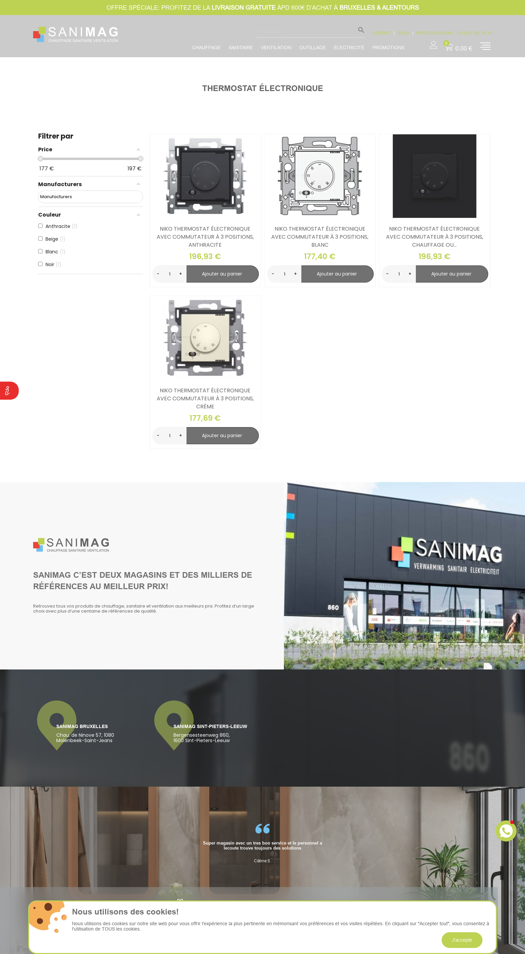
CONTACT (381, 32)
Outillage (312, 47)
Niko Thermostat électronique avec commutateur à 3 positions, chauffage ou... (434, 237)
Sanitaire (241, 47)
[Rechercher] (309, 31)
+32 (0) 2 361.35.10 (474, 32)
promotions (388, 47)
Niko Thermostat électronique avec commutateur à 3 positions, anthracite (205, 237)
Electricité (349, 47)
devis (403, 32)
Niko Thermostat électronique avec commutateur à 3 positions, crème (205, 398)
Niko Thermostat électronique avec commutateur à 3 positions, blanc (319, 237)
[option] (262, 843)
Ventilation (276, 47)
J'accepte (462, 940)
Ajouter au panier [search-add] (222, 273)
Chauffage (206, 47)
